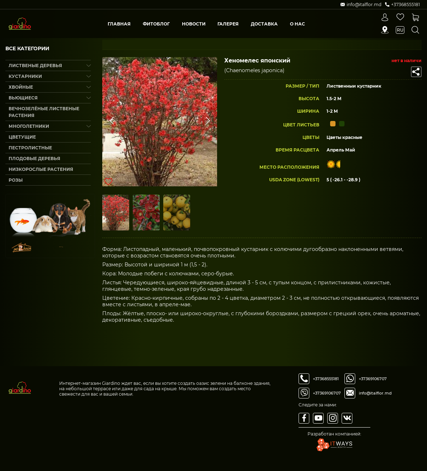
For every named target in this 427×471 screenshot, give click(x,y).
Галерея (228, 24)
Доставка (264, 24)
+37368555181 (326, 378)
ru (400, 30)
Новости (194, 24)
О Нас (297, 24)
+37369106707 (327, 393)
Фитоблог (156, 24)
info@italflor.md (375, 393)
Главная (119, 24)
